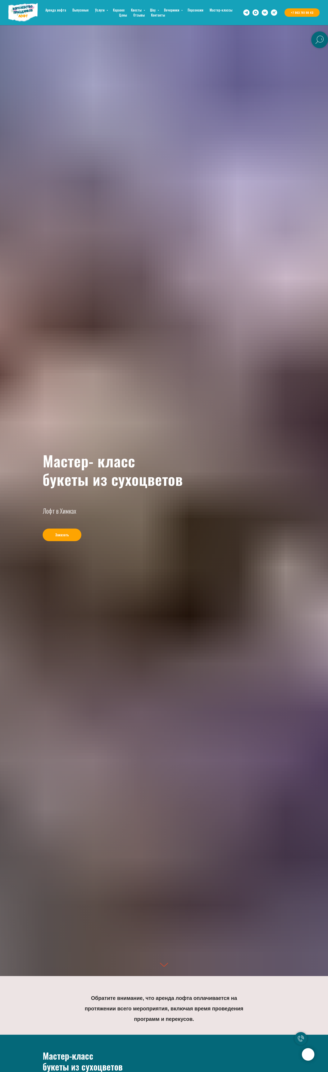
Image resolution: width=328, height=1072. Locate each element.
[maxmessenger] (255, 12)
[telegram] (246, 12)
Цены (123, 15)
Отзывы (139, 15)
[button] (62, 535)
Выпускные (80, 10)
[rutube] (274, 12)
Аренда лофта (55, 10)
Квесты (136, 10)
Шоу (153, 10)
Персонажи (195, 10)
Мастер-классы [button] (221, 10)
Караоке (119, 10)
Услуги (100, 10)
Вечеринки (172, 10)
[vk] (265, 12)
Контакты (158, 15)
